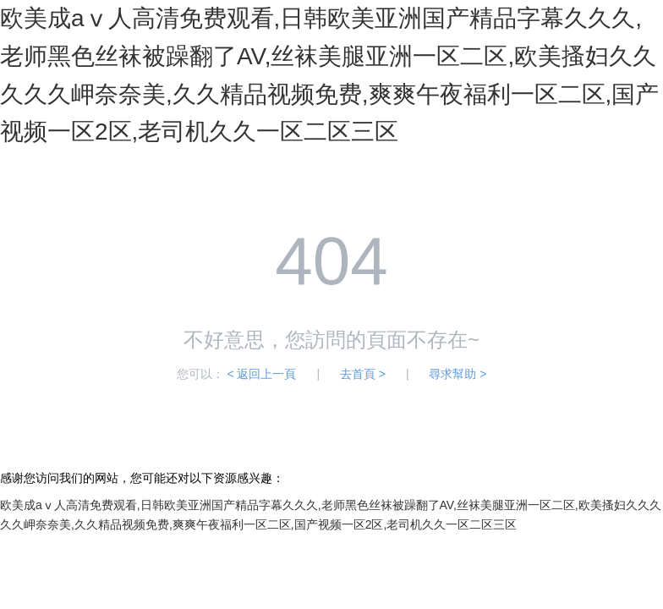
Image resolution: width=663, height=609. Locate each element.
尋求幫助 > (457, 374)
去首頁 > (363, 374)
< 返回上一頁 (261, 374)
